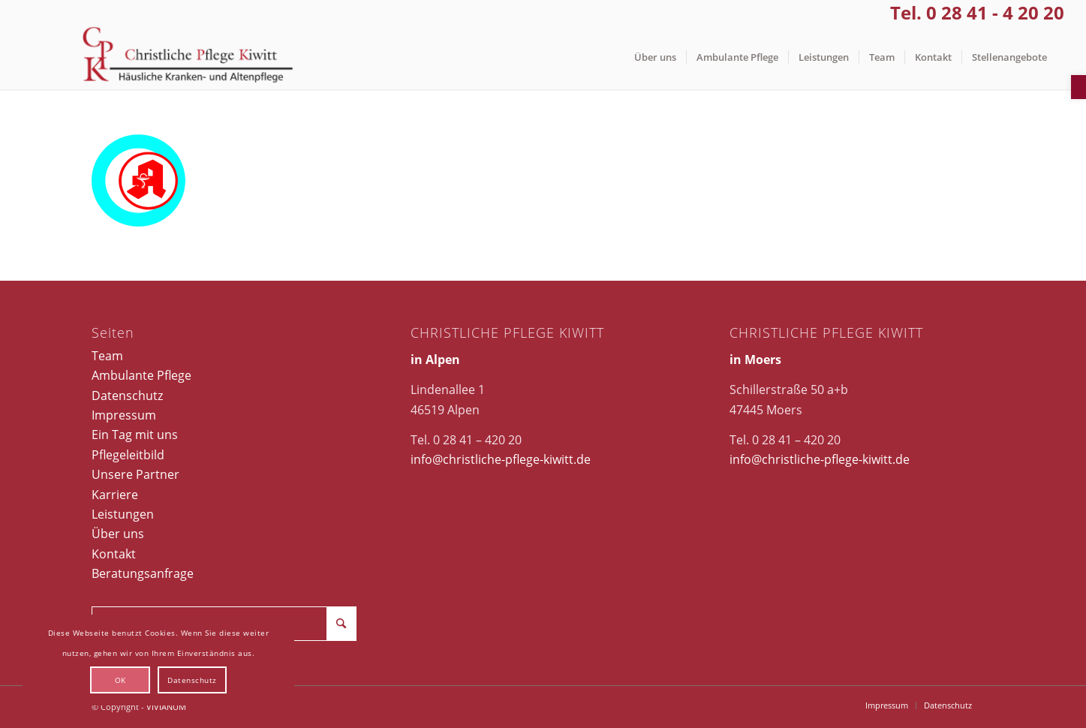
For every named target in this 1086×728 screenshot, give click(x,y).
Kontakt (114, 554)
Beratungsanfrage (143, 573)
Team (107, 355)
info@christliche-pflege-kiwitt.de (501, 459)
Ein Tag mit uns (135, 434)
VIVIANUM (166, 706)
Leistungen (123, 514)
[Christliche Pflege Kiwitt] (188, 57)
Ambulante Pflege (141, 375)
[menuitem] (655, 57)
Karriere (115, 494)
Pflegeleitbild (128, 455)
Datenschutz (127, 395)
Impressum (124, 415)
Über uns (118, 533)
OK (120, 680)
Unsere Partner (135, 474)
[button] (1078, 87)
